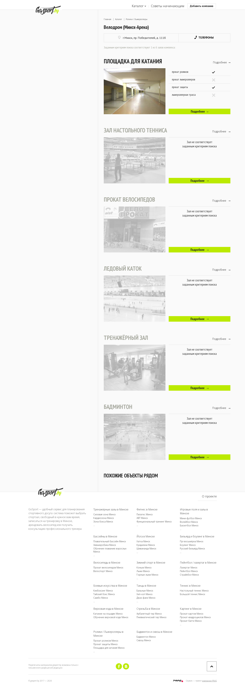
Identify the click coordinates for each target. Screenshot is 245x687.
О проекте (209, 496)
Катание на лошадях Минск (108, 613)
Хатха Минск (143, 541)
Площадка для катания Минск (109, 647)
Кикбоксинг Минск (103, 590)
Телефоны (204, 37)
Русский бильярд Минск (192, 548)
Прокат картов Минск (191, 613)
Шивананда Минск (146, 548)
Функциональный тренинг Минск (154, 521)
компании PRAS (209, 680)
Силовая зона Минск (104, 514)
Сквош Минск (144, 640)
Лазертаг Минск (188, 567)
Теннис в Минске (190, 585)
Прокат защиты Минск (105, 644)
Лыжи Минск (143, 571)
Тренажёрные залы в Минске (110, 509)
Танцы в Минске (146, 585)
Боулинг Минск (188, 544)
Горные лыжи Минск (147, 574)
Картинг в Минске (190, 608)
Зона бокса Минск (103, 521)
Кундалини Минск (146, 544)
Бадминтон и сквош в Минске (154, 632)
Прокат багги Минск (191, 620)
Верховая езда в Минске (108, 608)
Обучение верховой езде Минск (110, 617)
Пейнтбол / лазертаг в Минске (198, 562)
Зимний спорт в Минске (151, 562)
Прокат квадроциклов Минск (195, 617)
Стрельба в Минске (148, 608)
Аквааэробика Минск (104, 544)
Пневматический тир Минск (151, 617)
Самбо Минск (100, 597)
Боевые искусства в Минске (110, 585)
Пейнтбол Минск (189, 571)
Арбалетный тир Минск (149, 613)
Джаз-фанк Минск (146, 597)
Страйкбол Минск (189, 574)
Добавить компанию (201, 6)
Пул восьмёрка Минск (191, 541)
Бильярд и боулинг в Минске (197, 536)
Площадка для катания (133, 61)
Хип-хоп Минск (144, 594)
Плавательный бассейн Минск (109, 541)
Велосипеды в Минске (106, 562)
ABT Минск (142, 518)
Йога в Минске (146, 536)
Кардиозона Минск (103, 518)
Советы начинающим (167, 6)
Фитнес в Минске (147, 509)
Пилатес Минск (145, 514)
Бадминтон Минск (146, 636)
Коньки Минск (144, 567)
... (94, 525)
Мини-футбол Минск (191, 518)
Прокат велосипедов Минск (108, 567)
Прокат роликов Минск (105, 640)
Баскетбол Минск (189, 525)
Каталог (139, 6)
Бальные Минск (145, 590)
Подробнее (221, 62)
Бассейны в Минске (105, 536)
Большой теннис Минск (192, 594)
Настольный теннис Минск (194, 590)
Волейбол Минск (189, 521)
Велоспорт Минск (103, 571)
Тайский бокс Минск (104, 594)
